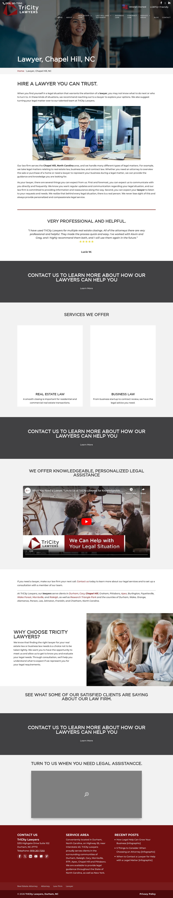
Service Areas (144, 16)
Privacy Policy (148, 894)
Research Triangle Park (83, 597)
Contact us (83, 581)
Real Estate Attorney (27, 886)
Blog (156, 17)
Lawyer (69, 886)
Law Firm (57, 886)
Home (60, 17)
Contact (166, 17)
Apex (124, 593)
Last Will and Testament (102, 16)
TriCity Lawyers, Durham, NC (41, 894)
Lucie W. (86, 251)
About (69, 17)
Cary (82, 593)
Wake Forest (24, 597)
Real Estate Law (83, 16)
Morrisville (38, 597)
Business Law (119, 16)
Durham (73, 593)
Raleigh (54, 597)
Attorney (45, 886)
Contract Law (132, 16)
